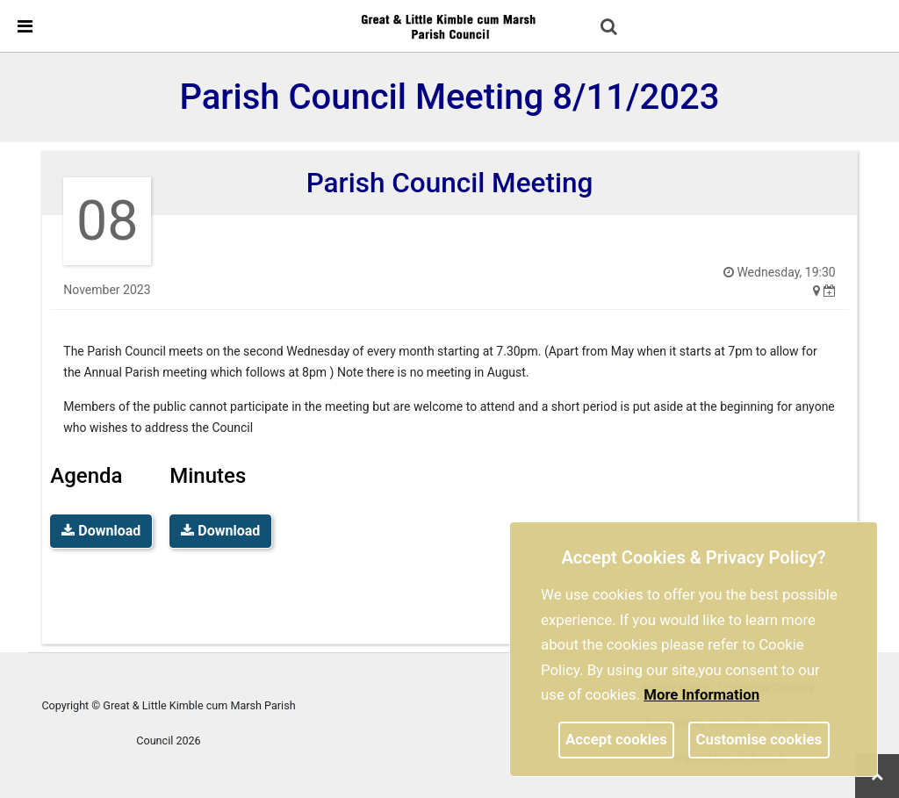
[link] (448, 25)
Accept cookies (616, 739)
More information (701, 694)
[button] (610, 28)
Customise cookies (759, 739)
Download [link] (100, 530)
